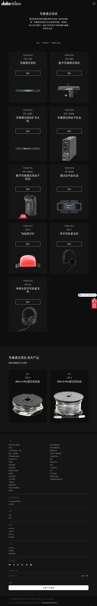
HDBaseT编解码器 (55, 453)
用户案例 (11, 537)
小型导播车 (12, 479)
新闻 (10, 518)
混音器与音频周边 (14, 488)
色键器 (11, 473)
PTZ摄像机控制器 (14, 456)
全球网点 (11, 551)
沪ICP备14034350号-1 (50, 603)
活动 (10, 515)
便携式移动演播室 (14, 445)
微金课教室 (12, 468)
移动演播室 (12, 476)
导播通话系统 (54, 456)
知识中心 (11, 534)
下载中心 (11, 531)
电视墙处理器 (54, 476)
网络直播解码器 (55, 448)
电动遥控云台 (13, 459)
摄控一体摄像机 (13, 453)
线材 (51, 465)
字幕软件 (11, 482)
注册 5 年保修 (48, 587)
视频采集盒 (53, 451)
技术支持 (11, 529)
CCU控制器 (53, 473)
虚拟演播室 (12, 465)
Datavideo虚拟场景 (15, 501)
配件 (51, 459)
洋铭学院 (11, 504)
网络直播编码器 (55, 445)
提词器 (11, 491)
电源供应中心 (54, 462)
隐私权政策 (12, 554)
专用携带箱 (53, 468)
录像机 (11, 462)
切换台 (11, 448)
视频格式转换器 (13, 471)
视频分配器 (12, 485)
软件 (51, 471)
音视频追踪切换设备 (56, 479)
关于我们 (11, 548)
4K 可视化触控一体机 (15, 451)
